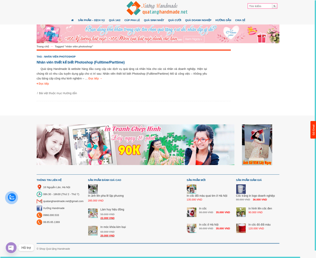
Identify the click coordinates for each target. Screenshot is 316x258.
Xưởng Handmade (53, 208)
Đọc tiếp (95, 78)
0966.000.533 (51, 215)
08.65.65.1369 (51, 222)
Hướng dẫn (70, 93)
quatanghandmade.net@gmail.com (63, 201)
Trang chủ (43, 46)
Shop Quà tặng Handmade (54, 248)
